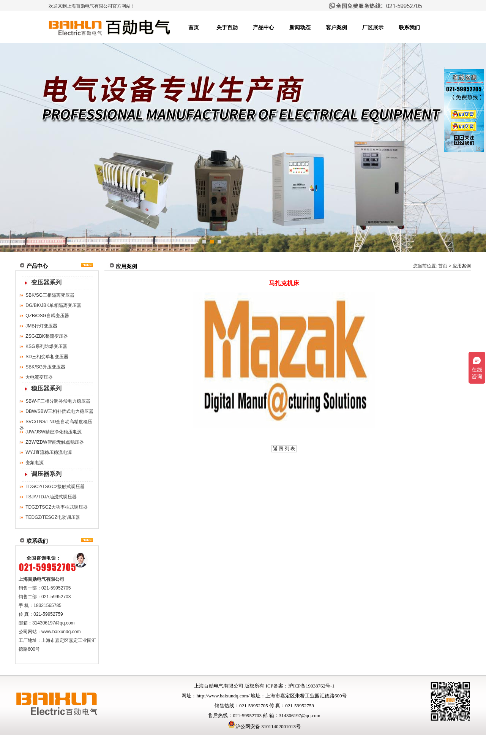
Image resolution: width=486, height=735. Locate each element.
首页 (193, 27)
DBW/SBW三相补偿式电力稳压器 (59, 411)
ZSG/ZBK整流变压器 (46, 336)
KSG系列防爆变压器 (46, 346)
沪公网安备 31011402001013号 (264, 726)
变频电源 (34, 462)
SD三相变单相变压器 (46, 356)
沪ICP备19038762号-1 (311, 686)
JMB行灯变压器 (41, 326)
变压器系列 (46, 282)
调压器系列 (46, 474)
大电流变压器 (39, 377)
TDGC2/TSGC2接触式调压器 (55, 486)
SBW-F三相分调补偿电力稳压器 (57, 401)
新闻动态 (300, 27)
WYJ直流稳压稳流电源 (48, 452)
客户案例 (336, 27)
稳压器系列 (46, 388)
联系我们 (409, 27)
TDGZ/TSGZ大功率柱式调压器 (56, 507)
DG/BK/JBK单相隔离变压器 (53, 305)
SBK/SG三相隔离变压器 (49, 295)
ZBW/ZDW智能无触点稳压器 (54, 442)
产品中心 (263, 27)
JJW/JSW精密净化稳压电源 (53, 432)
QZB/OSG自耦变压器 (47, 315)
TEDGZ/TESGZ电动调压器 (52, 517)
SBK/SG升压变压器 (45, 367)
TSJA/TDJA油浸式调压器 (51, 496)
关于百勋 (227, 27)
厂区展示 (372, 27)
